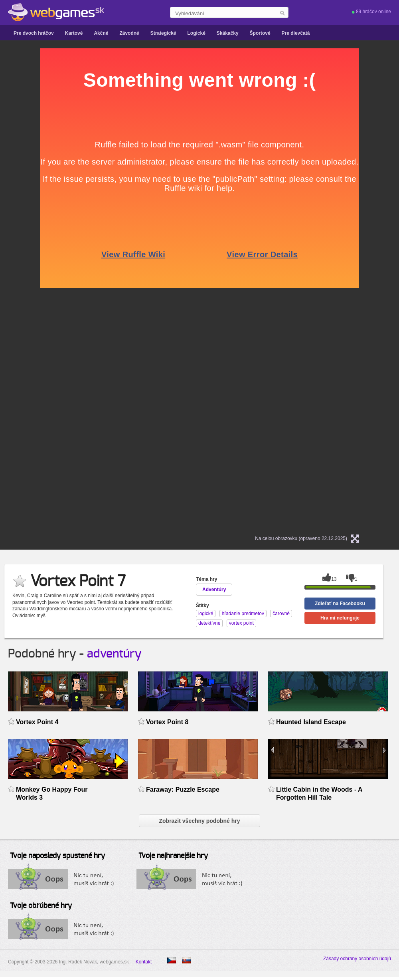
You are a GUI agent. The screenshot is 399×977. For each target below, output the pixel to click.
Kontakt (144, 962)
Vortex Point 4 (37, 722)
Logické (196, 33)
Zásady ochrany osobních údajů (357, 958)
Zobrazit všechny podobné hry (199, 821)
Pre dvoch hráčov (34, 33)
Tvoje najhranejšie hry (173, 856)
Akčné (101, 33)
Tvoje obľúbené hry (41, 905)
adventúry (114, 654)
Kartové (74, 33)
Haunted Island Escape (311, 722)
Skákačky (228, 33)
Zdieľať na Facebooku (340, 603)
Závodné (129, 33)
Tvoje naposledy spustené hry (57, 856)
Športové (260, 33)
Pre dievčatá (296, 33)
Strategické (163, 33)
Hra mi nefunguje (339, 618)
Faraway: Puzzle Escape (182, 789)
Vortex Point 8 (167, 722)
